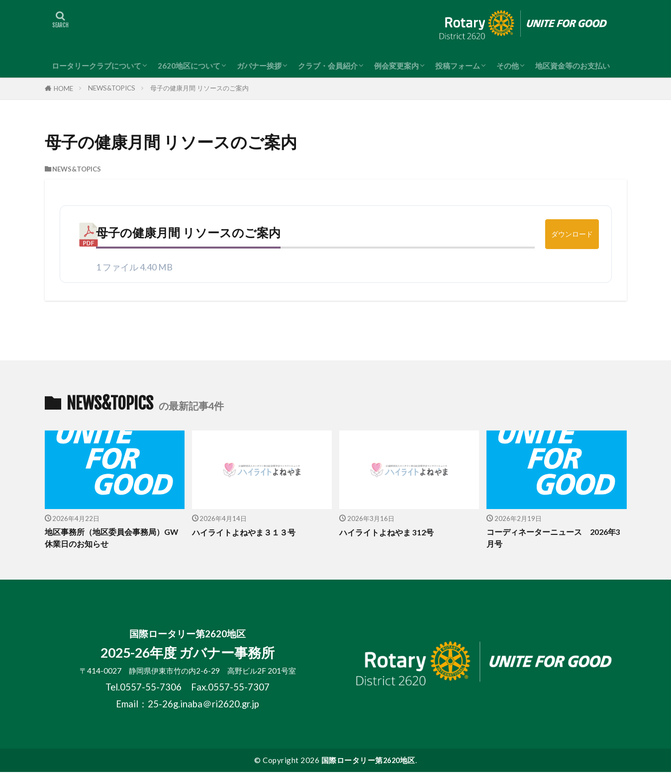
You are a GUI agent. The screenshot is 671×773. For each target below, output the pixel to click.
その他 (507, 65)
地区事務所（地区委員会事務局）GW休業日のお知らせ (108, 538)
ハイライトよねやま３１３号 (247, 532)
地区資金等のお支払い (572, 65)
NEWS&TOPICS (111, 88)
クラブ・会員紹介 (328, 65)
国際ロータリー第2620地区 (368, 761)
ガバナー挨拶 (259, 65)
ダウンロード (572, 234)
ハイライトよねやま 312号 (389, 532)
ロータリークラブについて (96, 65)
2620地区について (189, 65)
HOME (63, 88)
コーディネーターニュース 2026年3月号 (555, 538)
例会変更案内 (396, 65)
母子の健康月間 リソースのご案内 (199, 88)
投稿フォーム (457, 65)
